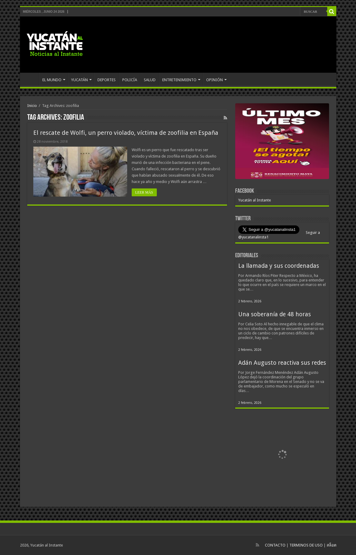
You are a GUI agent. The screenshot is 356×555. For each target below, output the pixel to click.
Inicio (32, 105)
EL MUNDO (51, 80)
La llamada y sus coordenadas (278, 265)
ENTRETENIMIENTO (179, 80)
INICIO (31, 79)
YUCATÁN (79, 80)
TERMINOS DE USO (306, 545)
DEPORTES (106, 80)
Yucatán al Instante (254, 200)
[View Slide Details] (282, 142)
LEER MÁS (144, 192)
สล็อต (331, 545)
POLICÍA (129, 80)
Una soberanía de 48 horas (274, 314)
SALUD (150, 80)
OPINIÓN (214, 80)
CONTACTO (275, 545)
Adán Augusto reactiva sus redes (282, 362)
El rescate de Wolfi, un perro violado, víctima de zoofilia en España (125, 132)
